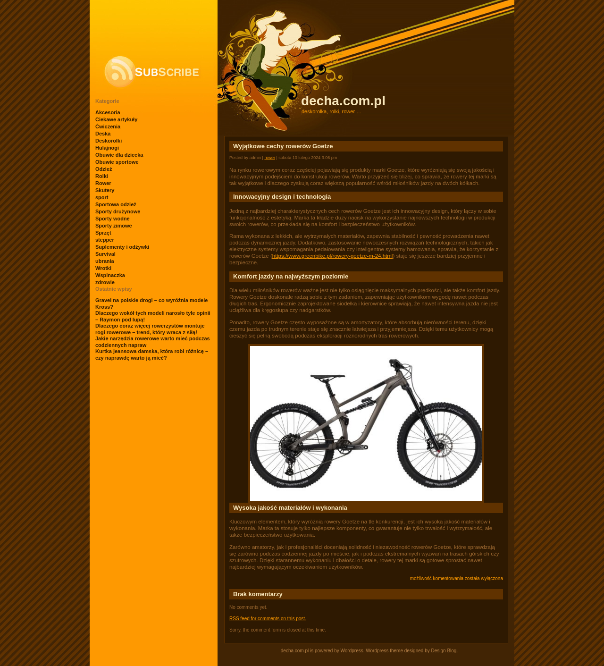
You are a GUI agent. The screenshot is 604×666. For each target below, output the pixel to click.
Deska (102, 133)
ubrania (104, 261)
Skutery (104, 190)
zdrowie (105, 282)
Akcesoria (107, 112)
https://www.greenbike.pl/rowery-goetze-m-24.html (332, 256)
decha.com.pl (343, 100)
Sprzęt (103, 233)
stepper (104, 240)
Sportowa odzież (115, 204)
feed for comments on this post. (267, 618)
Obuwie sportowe (117, 162)
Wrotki (103, 268)
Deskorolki (108, 140)
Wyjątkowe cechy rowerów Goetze (283, 146)
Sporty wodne (112, 218)
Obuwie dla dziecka (119, 155)
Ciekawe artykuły (116, 119)
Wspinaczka (110, 275)
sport (102, 197)
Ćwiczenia (107, 126)
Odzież (103, 169)
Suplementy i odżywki (122, 247)
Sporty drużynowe (117, 211)
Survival (105, 254)
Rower (103, 183)
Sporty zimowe (113, 225)
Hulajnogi (107, 148)
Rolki (101, 176)
